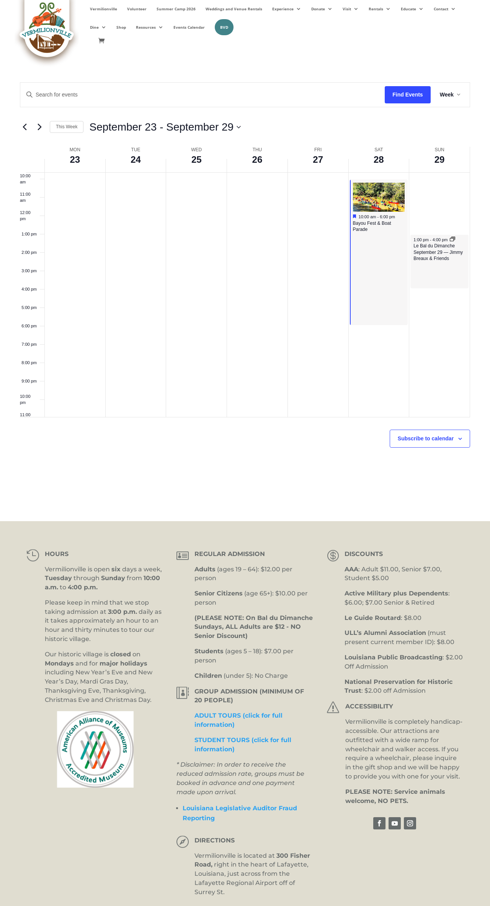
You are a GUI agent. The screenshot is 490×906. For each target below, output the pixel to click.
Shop (121, 27)
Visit (347, 8)
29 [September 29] (439, 159)
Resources (146, 27)
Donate (318, 8)
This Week (66, 126)
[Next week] (39, 127)
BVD (224, 27)
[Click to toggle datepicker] (165, 127)
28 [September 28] (379, 159)
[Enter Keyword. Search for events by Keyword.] (202, 95)
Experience (283, 8)
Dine (94, 27)
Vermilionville (103, 8)
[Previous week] (24, 127)
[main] (245, 283)
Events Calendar (189, 27)
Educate (408, 8)
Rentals (376, 8)
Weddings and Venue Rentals (234, 8)
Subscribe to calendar (426, 438)
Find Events (407, 95)
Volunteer (137, 8)
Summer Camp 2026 (176, 8)
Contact (441, 8)
